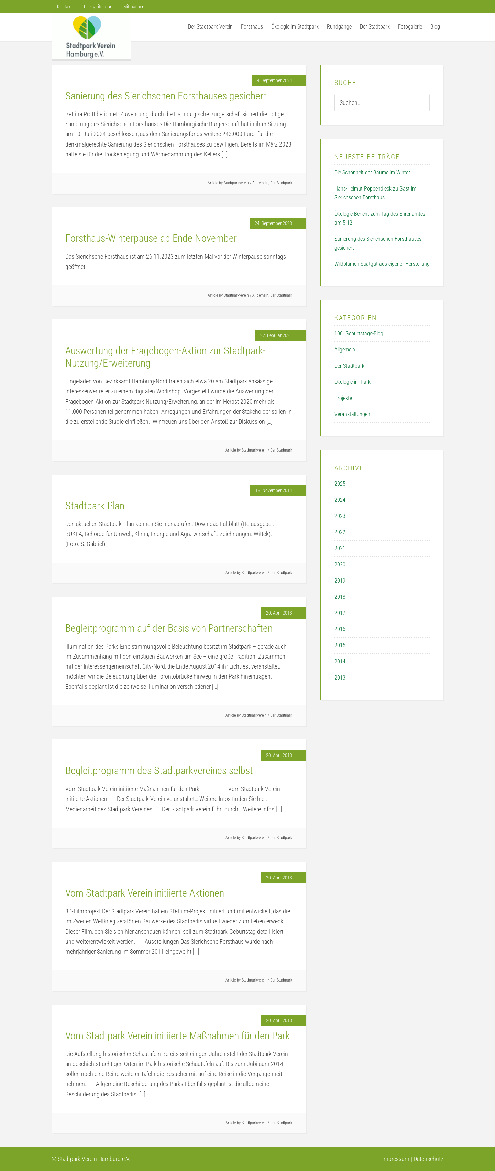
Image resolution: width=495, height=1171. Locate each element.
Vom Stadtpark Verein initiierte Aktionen (144, 893)
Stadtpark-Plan (94, 506)
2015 (339, 645)
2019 (339, 580)
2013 (339, 677)
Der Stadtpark (281, 183)
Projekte (343, 398)
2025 (339, 483)
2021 (339, 548)
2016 (339, 629)
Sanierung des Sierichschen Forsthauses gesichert (166, 96)
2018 (339, 597)
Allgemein (260, 183)
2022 (339, 532)
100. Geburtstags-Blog (358, 333)
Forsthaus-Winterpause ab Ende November (151, 238)
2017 (339, 613)
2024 (339, 500)
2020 (339, 564)
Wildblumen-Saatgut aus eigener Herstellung (382, 264)
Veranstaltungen (352, 414)
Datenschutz (428, 1158)
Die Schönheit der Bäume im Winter (372, 172)
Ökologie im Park (352, 382)
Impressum (395, 1158)
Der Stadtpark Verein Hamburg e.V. (91, 36)
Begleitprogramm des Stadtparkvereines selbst (159, 771)
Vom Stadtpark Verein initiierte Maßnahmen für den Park (177, 1036)
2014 (339, 661)
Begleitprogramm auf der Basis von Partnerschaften (169, 628)
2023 (339, 516)
